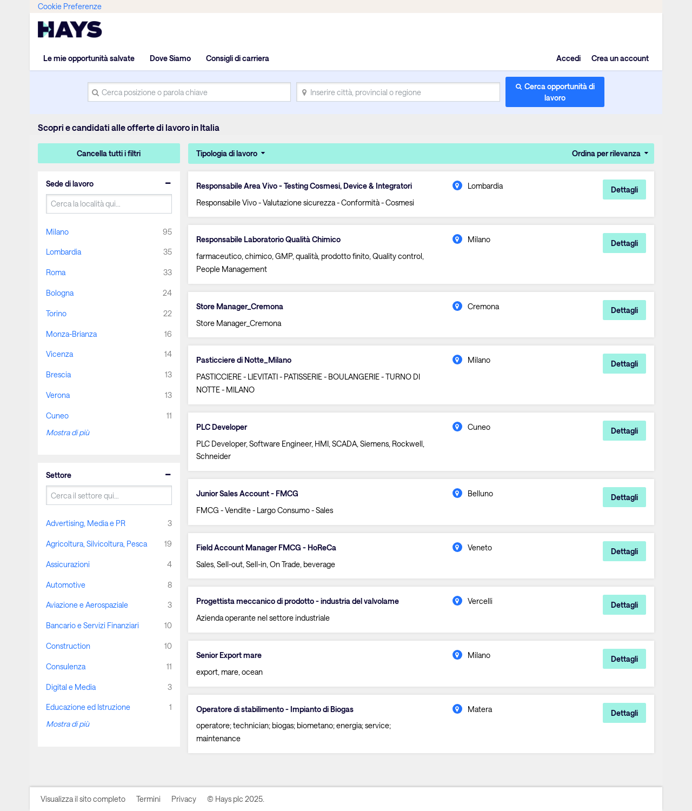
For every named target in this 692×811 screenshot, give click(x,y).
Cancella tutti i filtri (109, 153)
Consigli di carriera (237, 58)
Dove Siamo (170, 58)
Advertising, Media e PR (85, 523)
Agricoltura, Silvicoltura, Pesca (96, 543)
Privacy (183, 798)
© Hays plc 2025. (235, 798)
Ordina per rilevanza (606, 153)
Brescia (58, 374)
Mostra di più (67, 432)
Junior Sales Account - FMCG (247, 493)
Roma (55, 272)
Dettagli (624, 189)
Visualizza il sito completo (83, 798)
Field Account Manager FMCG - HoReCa (266, 547)
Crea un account (620, 58)
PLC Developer (221, 427)
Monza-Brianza (71, 333)
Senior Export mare (229, 655)
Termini (148, 798)
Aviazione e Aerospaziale (87, 604)
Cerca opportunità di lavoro (559, 92)
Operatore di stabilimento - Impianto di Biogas (275, 709)
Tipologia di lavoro (226, 153)
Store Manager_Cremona (239, 306)
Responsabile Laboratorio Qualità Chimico (268, 239)
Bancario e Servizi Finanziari (92, 625)
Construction (68, 645)
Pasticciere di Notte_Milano (243, 360)
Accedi (568, 58)
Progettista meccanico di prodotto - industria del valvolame (297, 601)
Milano (57, 231)
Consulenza (65, 666)
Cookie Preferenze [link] (70, 6)
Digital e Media (71, 687)
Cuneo (57, 415)
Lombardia (63, 251)
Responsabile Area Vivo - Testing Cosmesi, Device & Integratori (304, 186)
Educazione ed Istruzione (88, 707)
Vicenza (59, 353)
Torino (56, 313)
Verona (58, 395)
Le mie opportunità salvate (89, 58)
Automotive (65, 584)
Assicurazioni (68, 564)
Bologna (60, 292)
